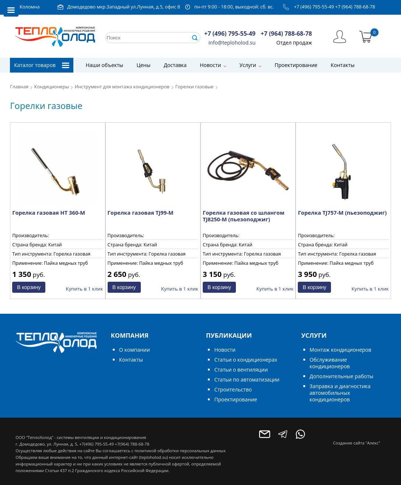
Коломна (29, 7)
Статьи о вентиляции (241, 369)
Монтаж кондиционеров (340, 349)
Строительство (233, 389)
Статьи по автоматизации (246, 379)
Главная (19, 87)
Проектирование (296, 64)
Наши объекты (104, 64)
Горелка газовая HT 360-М (48, 212)
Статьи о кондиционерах (245, 359)
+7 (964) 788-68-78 (355, 7)
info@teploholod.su (232, 42)
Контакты (343, 64)
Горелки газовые (194, 87)
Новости (210, 64)
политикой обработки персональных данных (180, 450)
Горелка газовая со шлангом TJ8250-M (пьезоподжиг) (244, 216)
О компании (134, 349)
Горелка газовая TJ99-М (141, 212)
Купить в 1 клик (84, 288)
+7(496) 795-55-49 (96, 444)
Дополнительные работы (341, 376)
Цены (143, 64)
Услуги (248, 64)
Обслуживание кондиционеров (330, 363)
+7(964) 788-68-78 (132, 444)
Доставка (175, 64)
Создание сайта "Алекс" (356, 443)
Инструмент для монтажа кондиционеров (122, 87)
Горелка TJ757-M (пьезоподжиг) (342, 212)
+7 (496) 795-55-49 (314, 7)
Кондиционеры (51, 87)
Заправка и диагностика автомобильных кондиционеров (340, 393)
